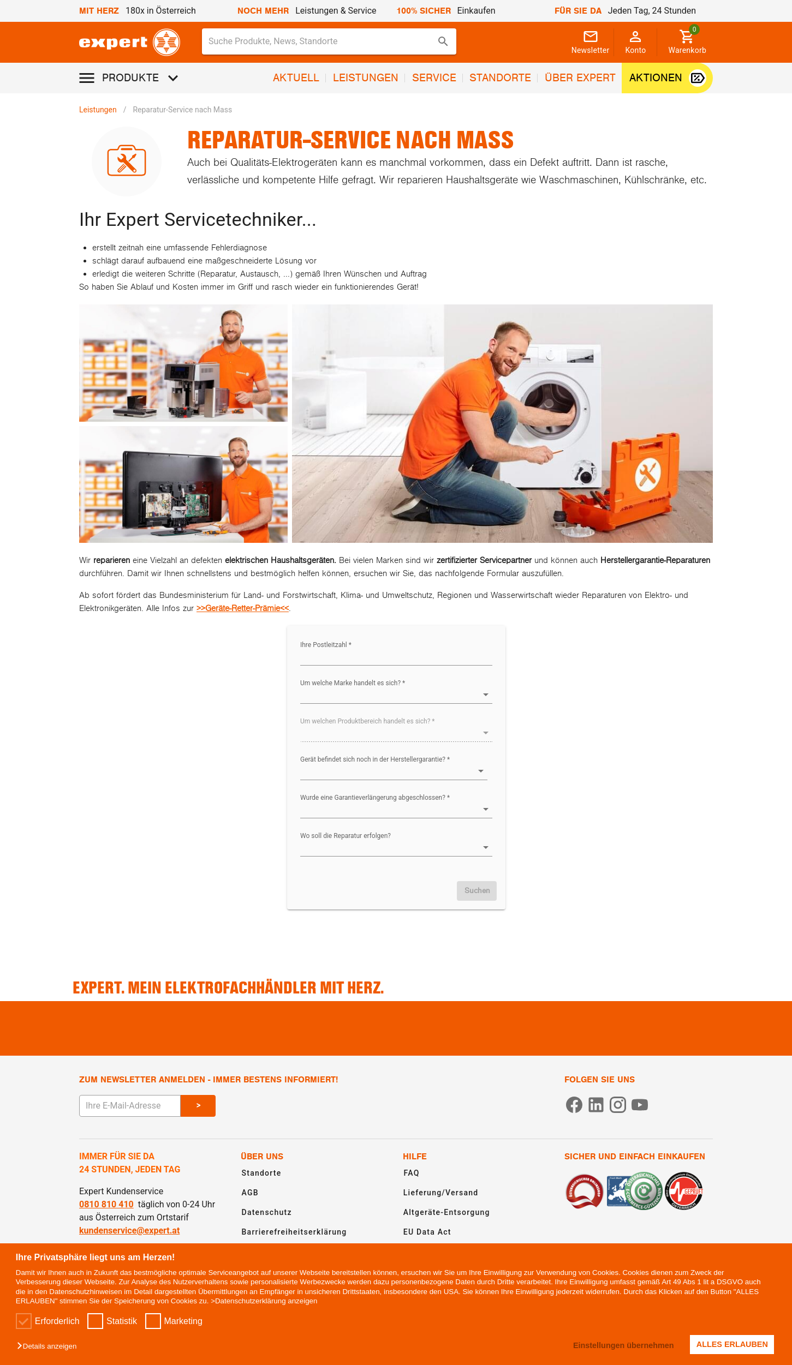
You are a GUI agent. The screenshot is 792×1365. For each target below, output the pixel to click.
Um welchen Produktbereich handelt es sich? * (367, 721)
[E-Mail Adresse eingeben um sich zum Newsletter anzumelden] (130, 1106)
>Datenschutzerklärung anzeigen (264, 1301)
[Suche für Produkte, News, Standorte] (321, 41)
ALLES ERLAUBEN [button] (732, 1344)
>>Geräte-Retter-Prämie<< (242, 608)
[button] (49, 1347)
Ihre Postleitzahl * (326, 645)
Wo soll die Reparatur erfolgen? (345, 836)
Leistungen (98, 109)
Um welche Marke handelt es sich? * (352, 683)
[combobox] (329, 41)
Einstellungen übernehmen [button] (623, 1345)
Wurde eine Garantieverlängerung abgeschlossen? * (375, 797)
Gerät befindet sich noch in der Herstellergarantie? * (375, 759)
